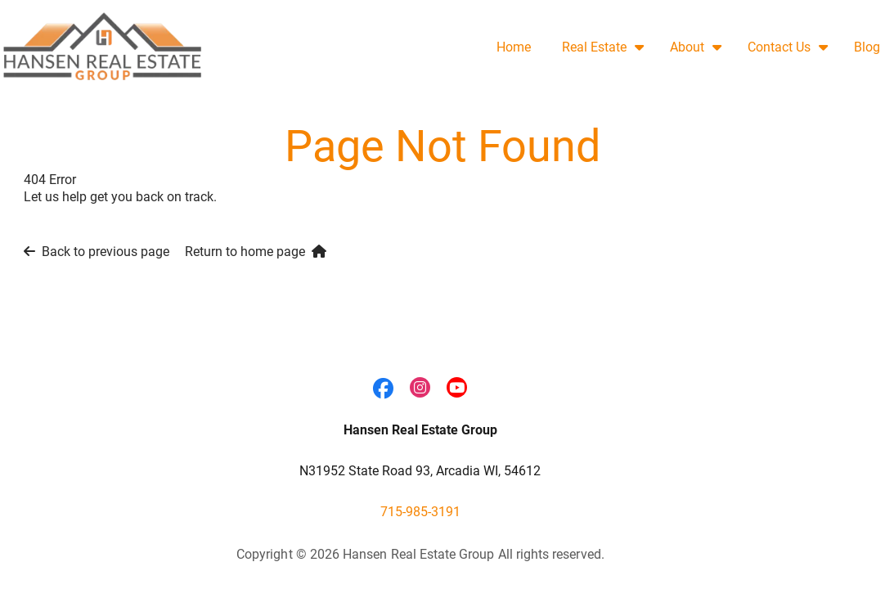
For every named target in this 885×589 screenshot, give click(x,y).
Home (513, 47)
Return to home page (255, 251)
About (687, 47)
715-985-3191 (420, 511)
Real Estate (594, 47)
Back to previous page (96, 251)
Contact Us (779, 47)
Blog (867, 47)
